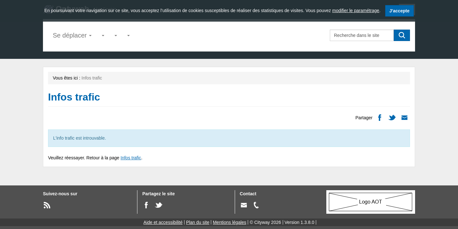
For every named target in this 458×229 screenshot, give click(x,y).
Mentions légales (229, 222)
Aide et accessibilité (163, 222)
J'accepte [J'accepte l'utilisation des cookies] (399, 10)
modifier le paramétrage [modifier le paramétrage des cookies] (355, 10)
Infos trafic (131, 157)
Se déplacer (72, 35)
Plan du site (197, 222)
